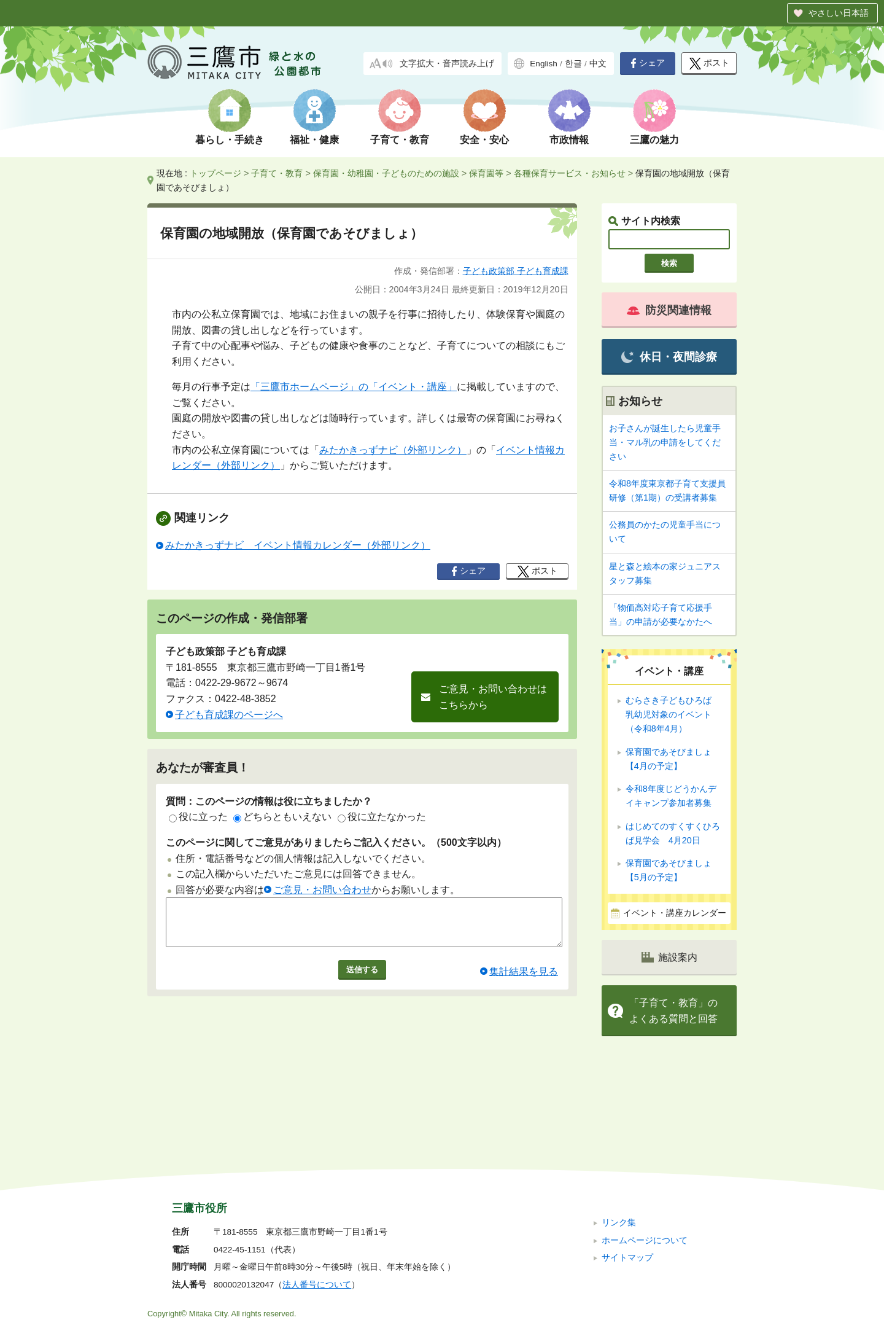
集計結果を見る (523, 980)
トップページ (215, 173)
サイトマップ (627, 1175)
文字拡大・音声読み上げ (447, 63)
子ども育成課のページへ (229, 714)
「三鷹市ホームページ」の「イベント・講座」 (353, 386)
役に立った (198, 816)
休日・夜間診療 (668, 357)
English (543, 63)
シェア (647, 63)
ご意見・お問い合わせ (322, 890)
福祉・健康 (314, 140)
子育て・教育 (399, 140)
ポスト (709, 63)
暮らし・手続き (229, 140)
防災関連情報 (669, 310)
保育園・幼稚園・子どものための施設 (386, 173)
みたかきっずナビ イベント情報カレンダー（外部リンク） (297, 545)
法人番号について (316, 1202)
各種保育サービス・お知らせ (570, 173)
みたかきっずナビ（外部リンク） (393, 450)
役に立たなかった (382, 816)
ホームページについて (645, 1157)
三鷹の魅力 (654, 140)
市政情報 (569, 140)
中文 (598, 63)
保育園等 (486, 173)
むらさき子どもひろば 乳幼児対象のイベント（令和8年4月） (673, 714)
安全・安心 (484, 140)
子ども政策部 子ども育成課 (515, 271)
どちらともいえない (282, 816)
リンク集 (619, 1140)
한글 (573, 63)
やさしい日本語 (838, 13)
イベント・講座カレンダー (674, 913)
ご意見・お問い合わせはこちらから (493, 697)
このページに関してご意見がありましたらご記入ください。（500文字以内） (336, 842)
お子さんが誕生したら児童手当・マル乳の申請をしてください (665, 442)
